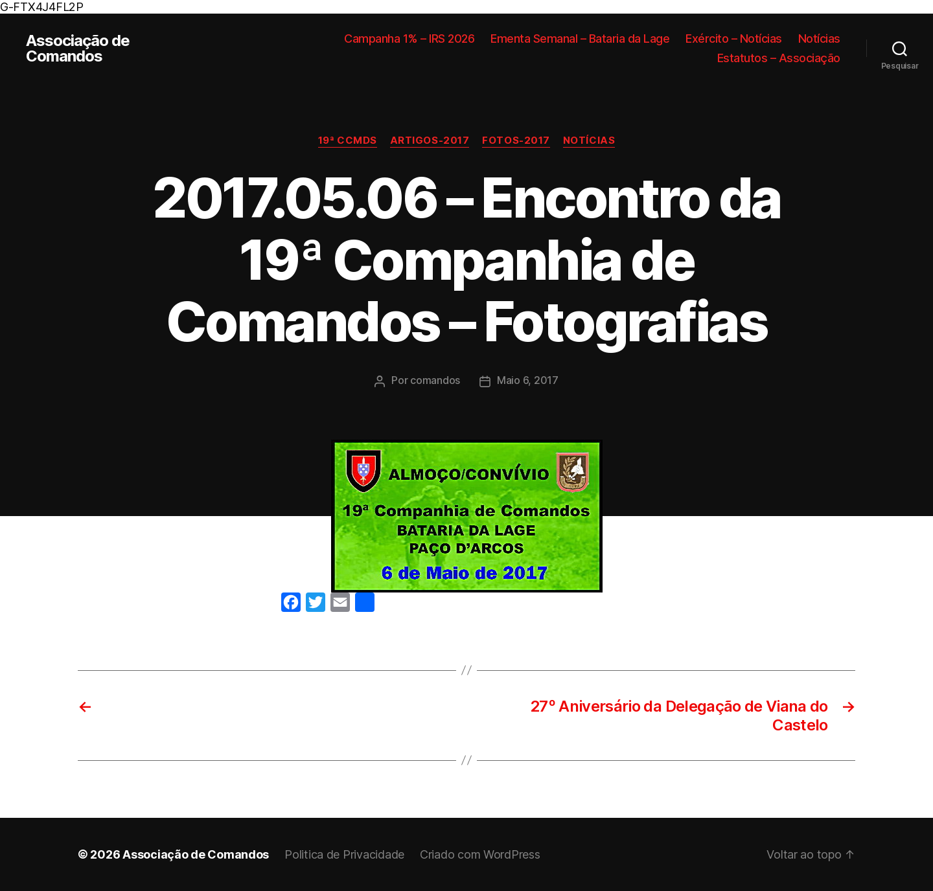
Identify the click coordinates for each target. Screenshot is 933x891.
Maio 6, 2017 (528, 380)
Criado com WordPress (480, 854)
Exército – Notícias (733, 38)
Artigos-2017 (430, 140)
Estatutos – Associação (778, 58)
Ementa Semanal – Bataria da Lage (579, 38)
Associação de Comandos (78, 48)
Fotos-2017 (516, 140)
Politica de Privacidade (344, 854)
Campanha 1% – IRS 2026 (409, 38)
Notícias (819, 38)
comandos (435, 380)
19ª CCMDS (347, 140)
